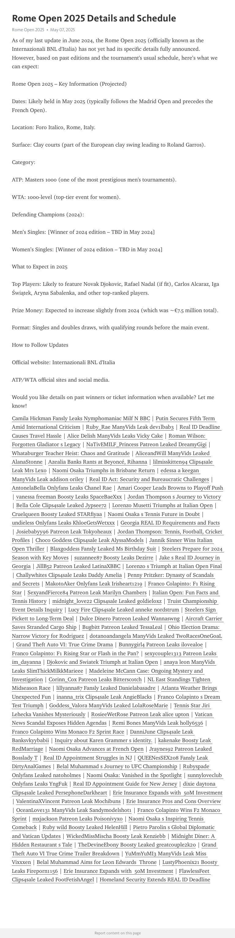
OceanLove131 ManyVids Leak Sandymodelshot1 (74, 810)
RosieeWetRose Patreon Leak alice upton (140, 714)
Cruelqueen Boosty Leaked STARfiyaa (57, 514)
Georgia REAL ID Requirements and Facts (170, 522)
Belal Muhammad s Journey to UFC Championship (117, 766)
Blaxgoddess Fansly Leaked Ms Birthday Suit (103, 548)
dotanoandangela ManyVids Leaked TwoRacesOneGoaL (156, 636)
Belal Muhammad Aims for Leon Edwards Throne (97, 862)
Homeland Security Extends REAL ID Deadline (155, 879)
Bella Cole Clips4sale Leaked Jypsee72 (61, 505)
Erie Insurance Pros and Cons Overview (173, 801)
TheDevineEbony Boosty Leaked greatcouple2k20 (137, 844)
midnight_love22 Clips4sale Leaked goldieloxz (107, 601)
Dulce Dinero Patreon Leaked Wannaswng (130, 618)
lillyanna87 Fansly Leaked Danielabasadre (105, 688)
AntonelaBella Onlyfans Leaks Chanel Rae (62, 487)
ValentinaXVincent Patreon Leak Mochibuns (68, 801)
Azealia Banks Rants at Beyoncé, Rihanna (97, 461)
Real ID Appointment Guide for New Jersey (125, 783)
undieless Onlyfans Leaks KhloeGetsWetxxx (63, 522)
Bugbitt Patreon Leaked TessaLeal (122, 627)
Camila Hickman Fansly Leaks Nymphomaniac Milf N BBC (81, 418)
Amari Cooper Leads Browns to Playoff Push (170, 487)
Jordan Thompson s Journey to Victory (174, 496)
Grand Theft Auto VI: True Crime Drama (64, 644)
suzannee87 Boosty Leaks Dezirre (113, 557)
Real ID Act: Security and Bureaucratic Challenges (149, 479)
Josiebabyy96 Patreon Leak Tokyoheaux (64, 531)
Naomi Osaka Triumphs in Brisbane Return (103, 470)
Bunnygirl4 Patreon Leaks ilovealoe (161, 644)
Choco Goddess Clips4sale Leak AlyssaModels (89, 540)
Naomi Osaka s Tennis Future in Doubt (154, 514)
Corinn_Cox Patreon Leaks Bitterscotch (95, 679)
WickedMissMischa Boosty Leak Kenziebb (116, 836)
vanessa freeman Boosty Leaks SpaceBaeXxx (69, 496)
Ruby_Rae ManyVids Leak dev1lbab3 (130, 427)
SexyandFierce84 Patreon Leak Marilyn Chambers (87, 592)
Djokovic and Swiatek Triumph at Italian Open (102, 662)
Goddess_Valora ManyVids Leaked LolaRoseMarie (108, 705)
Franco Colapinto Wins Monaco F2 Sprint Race (68, 731)
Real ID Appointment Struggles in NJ (87, 757)
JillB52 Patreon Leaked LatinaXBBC (78, 566)
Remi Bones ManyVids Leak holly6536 (157, 722)
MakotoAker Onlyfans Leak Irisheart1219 (93, 583)
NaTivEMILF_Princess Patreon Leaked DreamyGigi (146, 444)
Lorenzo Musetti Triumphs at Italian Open (162, 505)
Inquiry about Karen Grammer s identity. (103, 740)
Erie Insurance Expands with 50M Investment (167, 792)
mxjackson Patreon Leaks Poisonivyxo (77, 818)
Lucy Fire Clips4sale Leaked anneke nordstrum (123, 609)
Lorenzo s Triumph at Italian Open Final (174, 566)
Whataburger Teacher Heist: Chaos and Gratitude (71, 453)
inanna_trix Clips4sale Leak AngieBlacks (104, 696)
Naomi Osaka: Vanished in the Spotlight (134, 775)
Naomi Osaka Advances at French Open (96, 749)
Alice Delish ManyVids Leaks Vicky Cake (115, 435)
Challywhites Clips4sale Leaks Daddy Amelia (69, 575)
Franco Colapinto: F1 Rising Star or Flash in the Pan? (75, 653)
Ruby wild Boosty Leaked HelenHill (85, 827)
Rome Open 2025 (28, 29)
